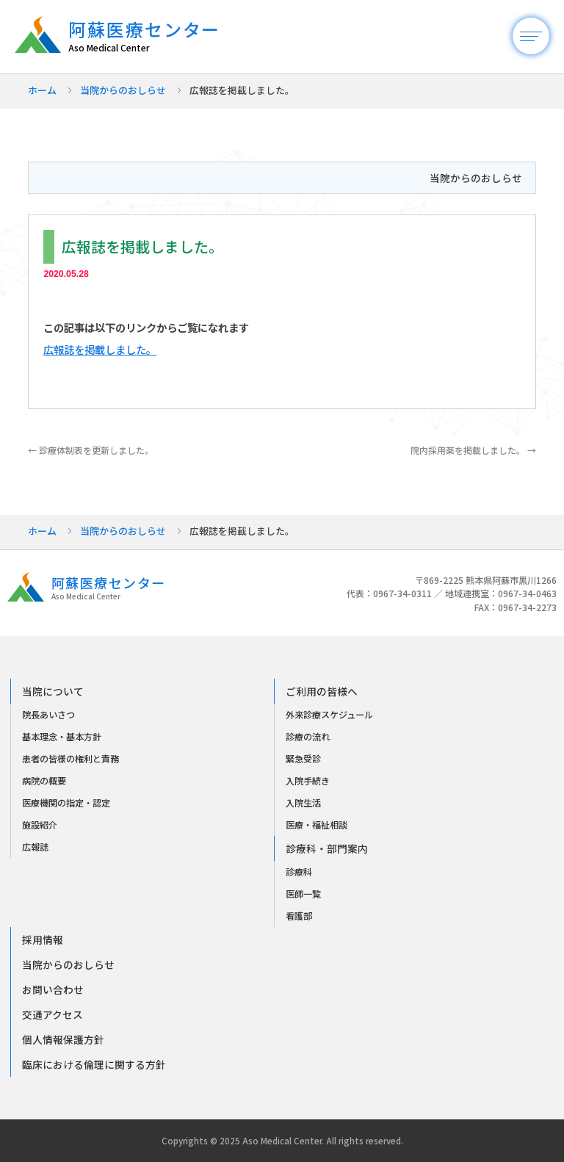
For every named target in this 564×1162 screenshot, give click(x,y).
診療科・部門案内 (327, 848)
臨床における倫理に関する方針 (94, 1064)
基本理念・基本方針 (61, 736)
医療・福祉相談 (316, 824)
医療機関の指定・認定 (66, 802)
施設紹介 (39, 824)
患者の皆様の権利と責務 (70, 758)
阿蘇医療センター (151, 36)
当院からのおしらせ (123, 90)
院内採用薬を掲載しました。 (473, 450)
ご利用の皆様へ (322, 691)
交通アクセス (52, 1014)
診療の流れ (308, 736)
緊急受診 (303, 758)
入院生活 (303, 802)
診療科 (299, 871)
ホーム (42, 90)
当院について (53, 691)
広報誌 (35, 847)
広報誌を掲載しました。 (99, 349)
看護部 (299, 916)
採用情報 (42, 939)
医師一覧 (303, 894)
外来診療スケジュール (329, 714)
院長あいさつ (48, 714)
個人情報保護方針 (63, 1039)
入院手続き (308, 780)
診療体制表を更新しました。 (90, 450)
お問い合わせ (53, 989)
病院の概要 (44, 780)
